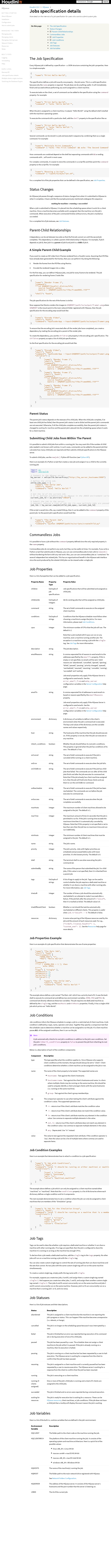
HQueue (46, 7)
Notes (3, 49)
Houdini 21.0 (35, 7)
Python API (84, 457)
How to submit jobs (8, 25)
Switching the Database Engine (12, 81)
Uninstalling (6, 61)
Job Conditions (58, 40)
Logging (4, 58)
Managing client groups (10, 40)
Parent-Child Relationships (62, 31)
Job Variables (55, 48)
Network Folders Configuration (64, 1478)
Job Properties (57, 37)
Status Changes (56, 29)
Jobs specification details (10, 75)
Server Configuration (94, 684)
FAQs (3, 64)
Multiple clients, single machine (12, 78)
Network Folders (7, 43)
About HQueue (6, 16)
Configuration (6, 22)
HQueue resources (54, 1400)
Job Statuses (55, 45)
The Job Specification (58, 26)
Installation (5, 19)
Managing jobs (7, 34)
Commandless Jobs (57, 34)
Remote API (5, 72)
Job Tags (53, 43)
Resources (92, 926)
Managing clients (7, 37)
